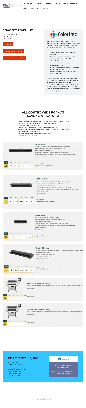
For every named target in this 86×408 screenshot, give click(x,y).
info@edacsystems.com (10, 34)
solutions (60, 87)
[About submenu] (27, 8)
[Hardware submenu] (51, 3)
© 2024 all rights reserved (43, 399)
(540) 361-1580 (7, 36)
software (52, 85)
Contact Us (8, 44)
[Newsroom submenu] (77, 3)
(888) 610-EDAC (7, 38)
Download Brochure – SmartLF (13, 51)
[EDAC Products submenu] (32, 3)
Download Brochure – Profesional (14, 58)
